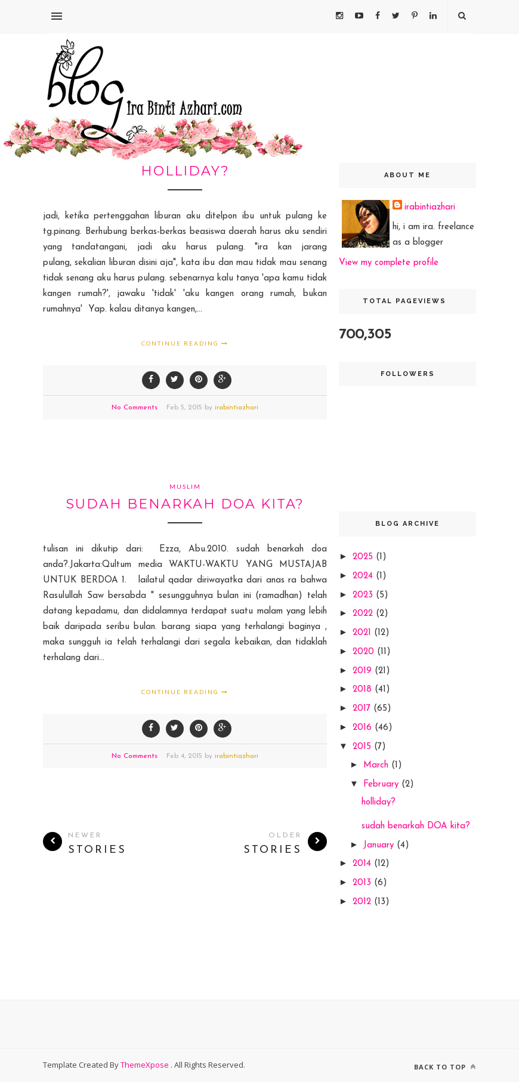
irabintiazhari (236, 407)
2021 (363, 632)
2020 (365, 652)
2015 (363, 746)
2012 (363, 902)
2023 (364, 595)
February (382, 784)
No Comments (134, 407)
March (377, 765)
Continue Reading (184, 343)
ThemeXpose (146, 1064)
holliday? (185, 171)
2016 (364, 727)
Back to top (445, 1066)
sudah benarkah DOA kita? (185, 504)
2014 (363, 863)
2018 (364, 689)
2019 (364, 671)
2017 (363, 708)
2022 (364, 613)
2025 (364, 557)
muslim (185, 486)
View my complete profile (388, 262)
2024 (364, 576)
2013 (363, 882)
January (380, 845)
